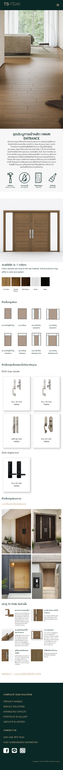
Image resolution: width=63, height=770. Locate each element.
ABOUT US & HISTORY (14, 722)
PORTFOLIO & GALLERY (15, 717)
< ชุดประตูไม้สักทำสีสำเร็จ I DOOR (27, 674)
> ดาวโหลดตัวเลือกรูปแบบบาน (14, 503)
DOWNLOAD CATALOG (14, 711)
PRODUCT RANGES (12, 701)
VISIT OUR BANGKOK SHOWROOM (20, 742)
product (7, 674)
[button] (58, 5)
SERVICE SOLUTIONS (14, 706)
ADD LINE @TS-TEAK (13, 737)
